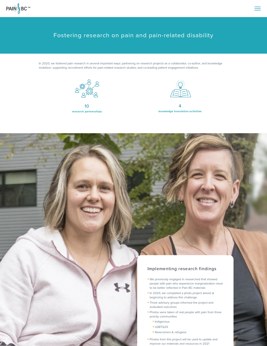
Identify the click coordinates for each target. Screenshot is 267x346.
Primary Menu (258, 8)
